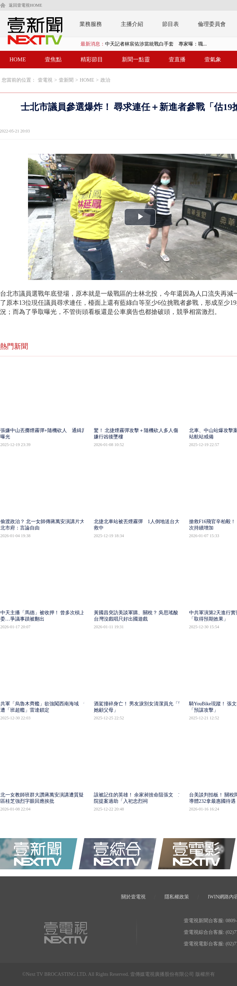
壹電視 (45, 80)
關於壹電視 (133, 896)
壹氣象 (212, 59)
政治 (105, 80)
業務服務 (90, 24)
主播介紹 (132, 24)
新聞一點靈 (136, 59)
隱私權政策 (177, 896)
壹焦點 (53, 59)
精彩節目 (92, 59)
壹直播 (177, 59)
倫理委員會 (212, 24)
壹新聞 (66, 80)
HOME (17, 59)
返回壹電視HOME (25, 5)
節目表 (170, 24)
